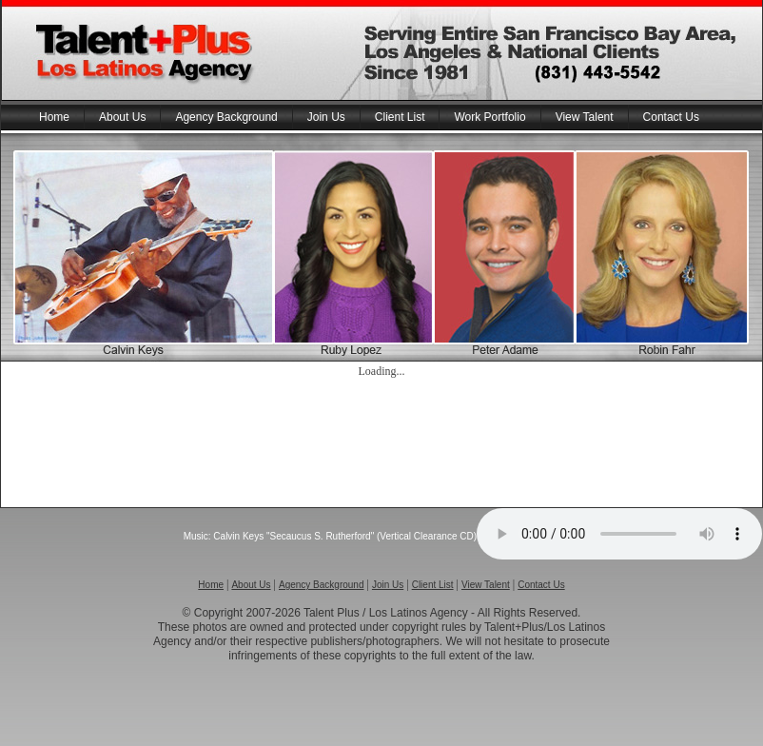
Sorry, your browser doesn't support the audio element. (619, 534)
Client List (400, 117)
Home (54, 117)
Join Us (326, 117)
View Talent (585, 117)
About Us (122, 117)
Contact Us (671, 117)
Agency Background (226, 117)
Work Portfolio (489, 117)
